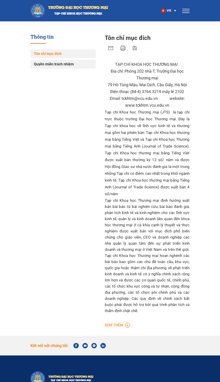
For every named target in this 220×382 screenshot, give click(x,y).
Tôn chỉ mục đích (48, 54)
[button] (168, 11)
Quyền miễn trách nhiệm (54, 64)
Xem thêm (117, 332)
